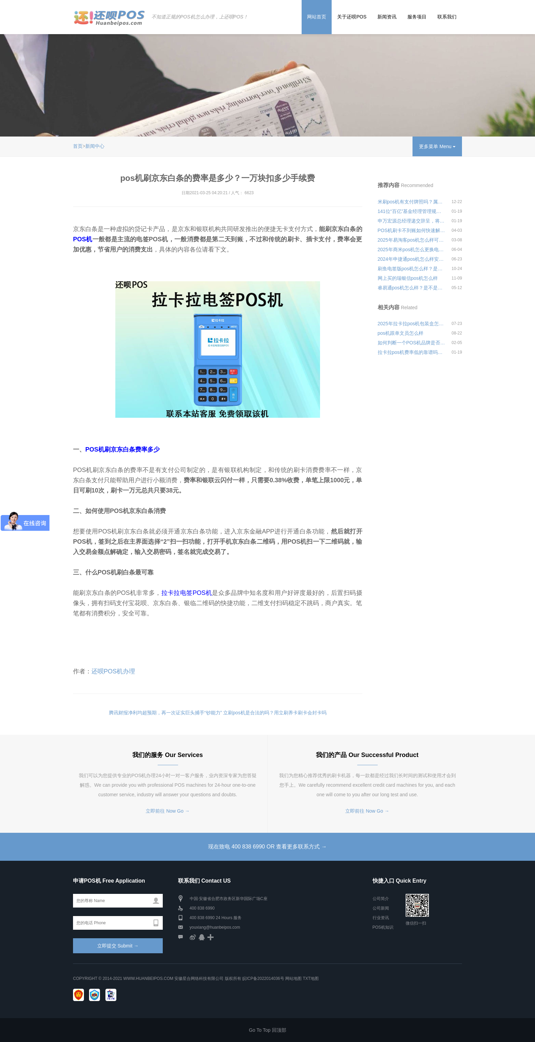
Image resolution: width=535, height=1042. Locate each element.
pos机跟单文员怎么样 (401, 333)
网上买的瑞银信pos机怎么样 (408, 278)
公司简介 (381, 898)
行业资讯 (381, 917)
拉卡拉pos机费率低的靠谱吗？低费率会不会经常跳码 (411, 352)
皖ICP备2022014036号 (263, 978)
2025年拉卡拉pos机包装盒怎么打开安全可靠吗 (411, 323)
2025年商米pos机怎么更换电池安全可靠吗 (411, 249)
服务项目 (416, 16)
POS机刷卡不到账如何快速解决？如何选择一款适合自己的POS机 (411, 230)
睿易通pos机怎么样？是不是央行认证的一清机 (411, 287)
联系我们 (447, 16)
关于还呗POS (351, 16)
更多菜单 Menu (437, 146)
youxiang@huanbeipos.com (215, 927)
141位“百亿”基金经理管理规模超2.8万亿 (411, 211)
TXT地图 (311, 978)
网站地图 (293, 978)
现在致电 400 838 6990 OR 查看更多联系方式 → (267, 847)
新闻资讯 (386, 16)
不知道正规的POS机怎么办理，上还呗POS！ (199, 16)
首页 (78, 146)
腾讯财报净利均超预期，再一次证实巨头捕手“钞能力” (165, 712)
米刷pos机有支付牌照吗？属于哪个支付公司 (411, 201)
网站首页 (316, 16)
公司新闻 (381, 908)
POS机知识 (383, 927)
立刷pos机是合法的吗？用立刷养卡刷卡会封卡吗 (275, 712)
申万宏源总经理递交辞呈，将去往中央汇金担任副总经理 (411, 221)
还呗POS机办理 (113, 671)
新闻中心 (94, 146)
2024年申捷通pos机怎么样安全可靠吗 (411, 259)
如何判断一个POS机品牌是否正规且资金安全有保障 (411, 342)
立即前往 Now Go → (167, 811)
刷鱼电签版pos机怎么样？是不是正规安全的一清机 (411, 268)
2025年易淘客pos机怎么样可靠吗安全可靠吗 (411, 240)
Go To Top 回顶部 (267, 1030)
